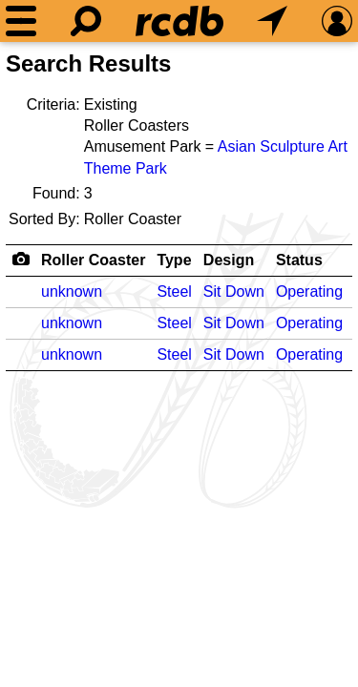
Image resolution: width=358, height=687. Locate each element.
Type (174, 260)
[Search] (86, 21)
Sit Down (233, 291)
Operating (309, 291)
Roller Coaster (93, 260)
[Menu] (21, 21)
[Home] (179, 21)
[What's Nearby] (272, 21)
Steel (174, 291)
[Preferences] (337, 21)
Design (228, 260)
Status (299, 260)
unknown (71, 291)
